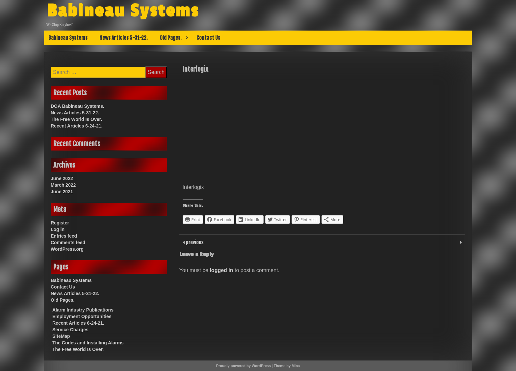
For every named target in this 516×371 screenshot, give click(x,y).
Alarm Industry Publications (83, 310)
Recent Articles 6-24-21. (76, 125)
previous (194, 242)
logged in (221, 270)
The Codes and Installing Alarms (88, 342)
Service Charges (70, 329)
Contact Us (208, 38)
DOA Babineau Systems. (77, 106)
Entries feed (64, 236)
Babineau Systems (124, 11)
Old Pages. (171, 38)
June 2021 (62, 191)
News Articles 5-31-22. (123, 38)
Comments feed (68, 242)
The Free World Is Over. (76, 119)
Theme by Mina (287, 366)
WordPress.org (67, 249)
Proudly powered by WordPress (243, 366)
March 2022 (63, 185)
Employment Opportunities (82, 316)
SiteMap (61, 336)
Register (60, 222)
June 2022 (62, 178)
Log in (57, 229)
